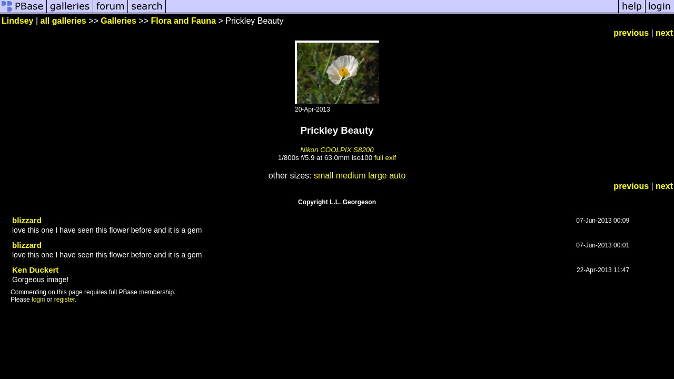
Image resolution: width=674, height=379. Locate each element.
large (377, 175)
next (664, 32)
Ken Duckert (35, 269)
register (64, 299)
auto (397, 175)
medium (351, 175)
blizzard (27, 220)
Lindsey (17, 20)
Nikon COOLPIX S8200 (336, 150)
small (323, 175)
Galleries (118, 20)
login (38, 299)
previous (631, 32)
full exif (385, 158)
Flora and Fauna (183, 20)
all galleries (63, 20)
